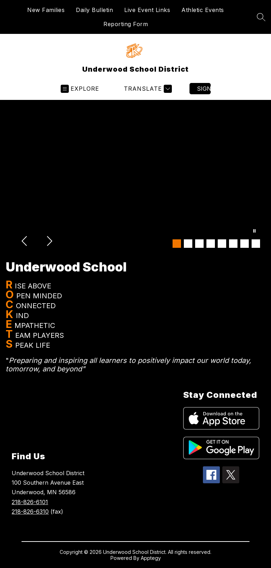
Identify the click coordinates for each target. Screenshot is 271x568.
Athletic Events (202, 9)
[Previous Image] (25, 242)
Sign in (204, 88)
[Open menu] (80, 88)
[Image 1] (177, 243)
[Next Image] (49, 242)
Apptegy (151, 558)
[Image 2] (188, 243)
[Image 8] (256, 243)
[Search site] (261, 17)
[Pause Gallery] (254, 231)
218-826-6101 (30, 502)
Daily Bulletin (94, 9)
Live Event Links (147, 9)
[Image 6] (233, 243)
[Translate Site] (147, 88)
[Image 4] (210, 243)
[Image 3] (199, 243)
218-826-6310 (30, 511)
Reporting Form (125, 24)
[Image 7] (244, 243)
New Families (46, 9)
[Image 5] (222, 243)
